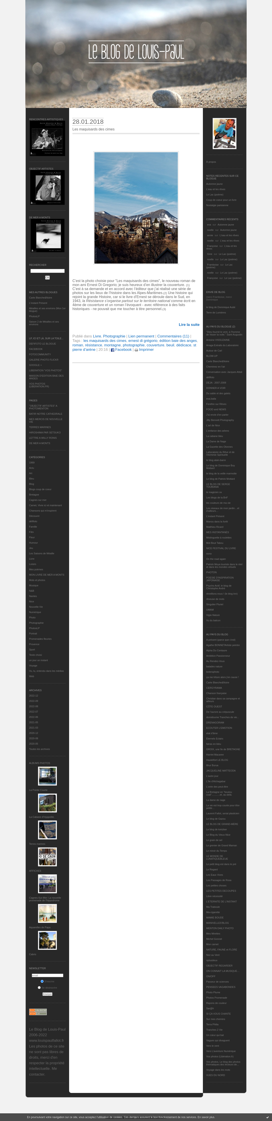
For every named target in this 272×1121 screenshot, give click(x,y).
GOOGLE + (35, 365)
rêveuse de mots (215, 599)
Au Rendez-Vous (215, 661)
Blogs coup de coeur (40, 489)
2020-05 (33, 743)
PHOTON (211, 572)
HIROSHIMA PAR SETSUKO (45, 432)
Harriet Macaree (215, 754)
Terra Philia (212, 1024)
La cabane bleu (214, 436)
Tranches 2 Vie (214, 1029)
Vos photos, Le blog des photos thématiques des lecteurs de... (223, 1063)
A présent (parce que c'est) (220, 639)
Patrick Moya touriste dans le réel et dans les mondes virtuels (224, 565)
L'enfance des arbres (217, 430)
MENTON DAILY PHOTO (220, 928)
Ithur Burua (212, 765)
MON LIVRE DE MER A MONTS (46, 574)
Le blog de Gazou (216, 818)
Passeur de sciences (217, 981)
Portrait (33, 633)
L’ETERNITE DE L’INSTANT (221, 901)
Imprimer (144, 349)
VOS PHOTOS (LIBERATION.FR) (39, 385)
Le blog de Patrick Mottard (220, 478)
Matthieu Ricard (214, 527)
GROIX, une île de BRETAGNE (223, 749)
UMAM (210, 609)
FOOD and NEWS (216, 409)
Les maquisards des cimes (93, 129)
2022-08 (33, 706)
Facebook (121, 349)
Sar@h (210, 1008)
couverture (155, 345)
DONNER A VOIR (216, 388)
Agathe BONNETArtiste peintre (223, 645)
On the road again (216, 559)
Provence (34, 644)
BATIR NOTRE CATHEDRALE (45, 413)
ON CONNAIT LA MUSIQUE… (223, 971)
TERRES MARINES (40, 427)
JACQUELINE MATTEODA (221, 770)
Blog (31, 484)
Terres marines (37, 844)
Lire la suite (189, 325)
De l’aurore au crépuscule (220, 712)
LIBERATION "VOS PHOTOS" (45, 370)
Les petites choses (216, 885)
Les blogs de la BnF (217, 497)
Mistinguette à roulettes (219, 537)
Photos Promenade (216, 997)
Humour (33, 542)
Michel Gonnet (214, 939)
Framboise (213, 264)
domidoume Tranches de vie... (222, 717)
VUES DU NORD (215, 1075)
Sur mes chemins (215, 1019)
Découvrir (34, 516)
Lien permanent (141, 336)
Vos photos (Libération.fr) (220, 1056)
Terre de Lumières (216, 312)
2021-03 (33, 727)
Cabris (32, 954)
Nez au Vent (213, 955)
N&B (31, 590)
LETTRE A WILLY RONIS (43, 438)
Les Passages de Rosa (218, 880)
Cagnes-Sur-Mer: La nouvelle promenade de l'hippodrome (45, 899)
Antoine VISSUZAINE (218, 340)
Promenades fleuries (40, 639)
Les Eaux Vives (214, 874)
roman (77, 345)
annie (210, 235)
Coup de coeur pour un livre (221, 200)
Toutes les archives (39, 749)
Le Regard (212, 869)
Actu (31, 468)
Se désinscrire (47, 987)
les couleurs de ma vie (218, 503)
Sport (32, 649)
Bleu (31, 478)
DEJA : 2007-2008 (216, 382)
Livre (31, 558)
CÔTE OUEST (214, 706)
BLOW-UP (212, 356)
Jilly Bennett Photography (220, 420)
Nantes (33, 596)
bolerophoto (212, 671)
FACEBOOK (36, 349)
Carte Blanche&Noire (40, 297)
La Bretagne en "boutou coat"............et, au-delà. (219, 793)
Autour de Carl (214, 350)
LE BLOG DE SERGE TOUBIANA (218, 485)
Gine (209, 254)
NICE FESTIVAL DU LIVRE (221, 548)
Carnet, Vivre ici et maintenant (45, 505)
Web (31, 676)
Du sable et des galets (218, 393)
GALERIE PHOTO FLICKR (43, 359)
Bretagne (34, 494)
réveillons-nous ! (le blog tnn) (222, 593)
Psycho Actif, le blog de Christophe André (219, 587)
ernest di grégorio (143, 341)
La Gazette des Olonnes (219, 446)
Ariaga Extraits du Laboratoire (222, 345)
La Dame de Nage (216, 441)
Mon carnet (212, 944)
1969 (31, 462)
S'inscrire (47, 981)
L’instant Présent (38, 303)
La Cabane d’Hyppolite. (41, 817)
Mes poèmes (36, 569)
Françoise (212, 246)
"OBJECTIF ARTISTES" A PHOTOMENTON (43, 407)
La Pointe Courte (38, 790)
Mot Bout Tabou (214, 543)
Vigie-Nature (213, 615)
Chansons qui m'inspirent (42, 510)
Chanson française (216, 693)
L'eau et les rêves (215, 189)
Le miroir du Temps (216, 850)
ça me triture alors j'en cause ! (222, 677)
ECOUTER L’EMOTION (219, 728)
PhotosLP (34, 316)
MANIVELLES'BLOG (217, 923)
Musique (33, 585)
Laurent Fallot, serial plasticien (222, 813)
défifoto (33, 521)
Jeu (31, 548)
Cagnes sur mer (37, 500)
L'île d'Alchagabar (216, 781)
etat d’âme (212, 733)
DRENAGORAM (215, 722)
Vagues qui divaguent (218, 1040)
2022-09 (33, 701)
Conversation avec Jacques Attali (224, 372)
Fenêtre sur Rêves (216, 404)
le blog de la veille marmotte (221, 473)
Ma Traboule (213, 907)
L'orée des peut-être (217, 786)
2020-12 (33, 733)
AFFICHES (35, 870)
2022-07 (33, 711)
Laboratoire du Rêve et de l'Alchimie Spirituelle (220, 453)
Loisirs (32, 564)
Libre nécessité (214, 896)
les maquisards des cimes (104, 341)
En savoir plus (206, 1117)
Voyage (33, 665)
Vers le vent (212, 1045)
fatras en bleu (213, 744)
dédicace (183, 345)
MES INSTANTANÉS (217, 532)
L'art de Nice (213, 425)
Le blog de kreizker (216, 829)
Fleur (32, 537)
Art (30, 473)
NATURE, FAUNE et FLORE (221, 949)
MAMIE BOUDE (215, 917)
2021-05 (33, 722)
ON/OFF (211, 976)
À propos (211, 161)
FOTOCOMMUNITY (40, 354)
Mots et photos (37, 580)
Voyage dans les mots (218, 1069)
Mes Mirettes (213, 933)
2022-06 (33, 717)
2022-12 (33, 695)
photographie (134, 345)
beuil (170, 345)
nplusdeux (211, 960)
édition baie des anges (178, 341)
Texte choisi (35, 655)
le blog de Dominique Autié (220, 307)
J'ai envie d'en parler (217, 414)
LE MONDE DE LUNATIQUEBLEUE (217, 857)
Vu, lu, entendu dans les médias (46, 671)
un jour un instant (38, 660)
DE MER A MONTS (39, 443)
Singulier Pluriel (214, 604)
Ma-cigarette (213, 912)
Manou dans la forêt (217, 521)
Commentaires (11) (173, 336)
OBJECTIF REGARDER (219, 965)
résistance (93, 345)
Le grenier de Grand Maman (221, 845)
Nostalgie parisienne (217, 205)
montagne (112, 345)
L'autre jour (212, 776)
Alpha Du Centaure (216, 650)
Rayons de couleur (216, 1003)
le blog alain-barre (216, 460)
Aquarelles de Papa (39, 927)
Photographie (36, 622)
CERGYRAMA (214, 687)
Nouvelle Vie (36, 606)
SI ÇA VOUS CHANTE (218, 1013)
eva (209, 224)
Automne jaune (214, 184)
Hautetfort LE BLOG (217, 760)
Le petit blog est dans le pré (221, 864)
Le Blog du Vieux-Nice (218, 834)
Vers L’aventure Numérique (221, 1051)
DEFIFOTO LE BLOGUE (42, 343)
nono (209, 553)
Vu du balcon (213, 620)
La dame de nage (215, 800)
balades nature (214, 666)
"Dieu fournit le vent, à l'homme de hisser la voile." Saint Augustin (224, 333)
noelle (210, 230)
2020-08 (33, 738)
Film (31, 532)
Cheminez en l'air (215, 366)
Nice (31, 601)
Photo (32, 617)
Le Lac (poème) (214, 194)
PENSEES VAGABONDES (220, 987)
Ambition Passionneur (218, 655)
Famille (33, 526)
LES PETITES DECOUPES (221, 890)
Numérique (35, 612)
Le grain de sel (214, 840)
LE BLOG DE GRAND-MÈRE (222, 824)
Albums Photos (39, 763)
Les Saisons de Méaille (41, 553)
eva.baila (211, 398)
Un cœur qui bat (215, 1035)
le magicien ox (214, 492)
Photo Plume (213, 992)
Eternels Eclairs (214, 738)
